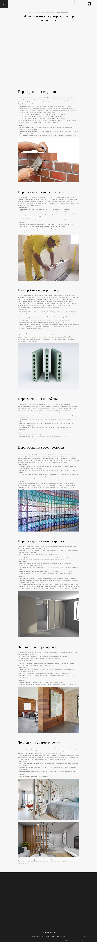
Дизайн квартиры (35, 937)
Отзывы (52, 937)
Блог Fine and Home (29, 12)
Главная (20, 12)
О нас (47, 937)
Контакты (63, 937)
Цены (43, 937)
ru (85, 937)
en (83, 937)
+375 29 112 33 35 (29, 941)
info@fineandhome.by (17, 941)
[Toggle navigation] (4, 4)
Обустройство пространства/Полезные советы (46, 12)
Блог (58, 937)
